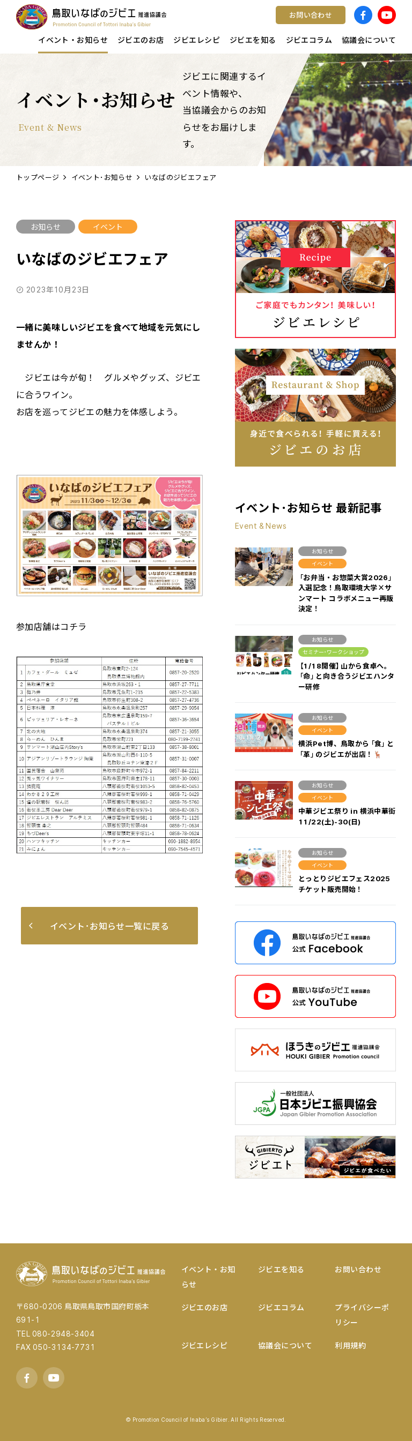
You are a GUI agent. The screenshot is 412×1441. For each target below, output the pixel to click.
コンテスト (239, 24)
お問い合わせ (358, 1269)
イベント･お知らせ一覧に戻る (99, 925)
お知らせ (46, 226)
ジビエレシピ (204, 1345)
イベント (108, 226)
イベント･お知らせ (102, 177)
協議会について (285, 1345)
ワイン (231, 24)
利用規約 (350, 1345)
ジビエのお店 (204, 1307)
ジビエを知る (281, 1269)
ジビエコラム (281, 1307)
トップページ (38, 177)
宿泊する (330, 24)
